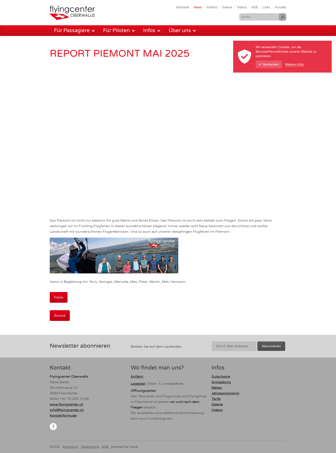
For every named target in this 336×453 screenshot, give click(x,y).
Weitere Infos (294, 64)
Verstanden (269, 64)
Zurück (60, 315)
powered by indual (124, 447)
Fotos (58, 297)
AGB (105, 447)
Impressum (70, 447)
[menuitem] (182, 7)
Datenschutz (90, 447)
